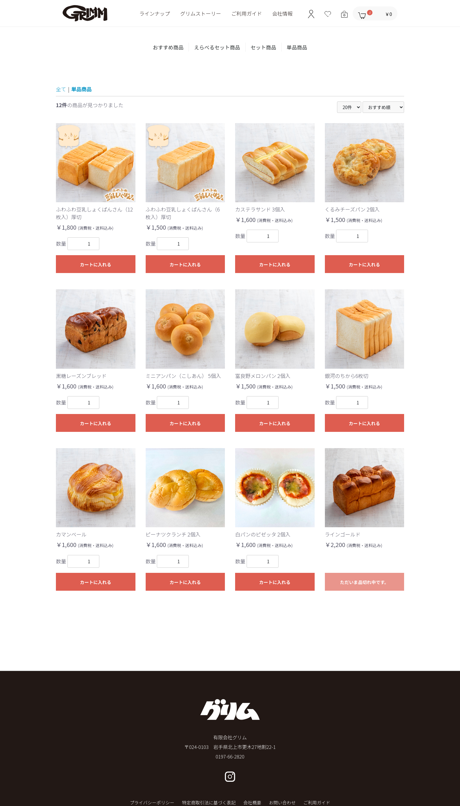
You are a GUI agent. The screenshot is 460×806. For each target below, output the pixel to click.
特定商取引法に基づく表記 (209, 802)
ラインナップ (154, 13)
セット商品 (263, 47)
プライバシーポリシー (152, 802)
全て (61, 89)
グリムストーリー (200, 13)
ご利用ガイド (246, 13)
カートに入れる (95, 264)
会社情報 (282, 13)
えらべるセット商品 (217, 47)
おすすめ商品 (168, 47)
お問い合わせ (282, 802)
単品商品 (297, 47)
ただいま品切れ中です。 (364, 582)
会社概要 (252, 802)
